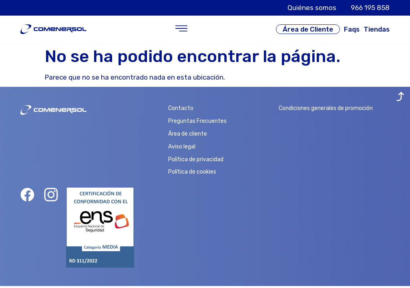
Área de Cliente (308, 29)
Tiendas (377, 29)
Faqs (352, 29)
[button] (181, 29)
